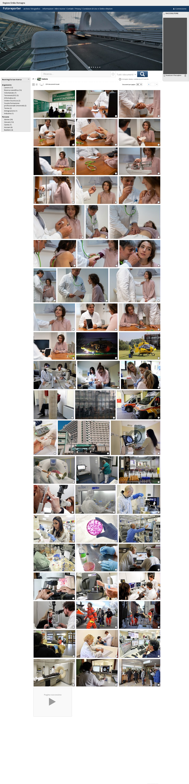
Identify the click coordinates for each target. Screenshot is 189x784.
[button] (89, 67)
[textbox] (75, 74)
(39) (8, 119)
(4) (8, 130)
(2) (9, 98)
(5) (11, 95)
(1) (10, 111)
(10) (13, 90)
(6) (8, 127)
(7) (10, 93)
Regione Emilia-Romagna (14, 2)
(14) (9, 122)
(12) (8, 87)
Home (33, 79)
